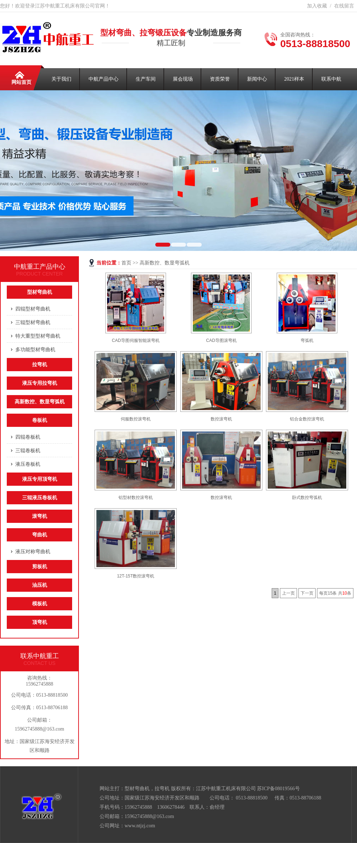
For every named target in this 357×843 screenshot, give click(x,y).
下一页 (307, 593)
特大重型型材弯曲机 (37, 336)
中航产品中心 (104, 79)
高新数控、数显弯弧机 (165, 263)
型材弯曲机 (39, 292)
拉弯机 (39, 364)
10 (344, 593)
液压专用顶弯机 (39, 479)
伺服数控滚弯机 (136, 419)
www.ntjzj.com (140, 825)
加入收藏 (317, 6)
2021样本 (294, 79)
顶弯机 (39, 622)
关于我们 (61, 79)
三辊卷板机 (27, 450)
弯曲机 (39, 534)
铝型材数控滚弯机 (136, 497)
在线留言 (344, 6)
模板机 (39, 603)
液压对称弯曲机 (32, 551)
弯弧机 (307, 340)
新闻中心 (257, 79)
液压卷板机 (27, 464)
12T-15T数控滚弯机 (136, 576)
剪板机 (39, 566)
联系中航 (331, 79)
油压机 (39, 585)
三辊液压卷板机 (39, 497)
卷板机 (39, 420)
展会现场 (183, 79)
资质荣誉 (220, 79)
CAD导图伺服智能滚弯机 (135, 340)
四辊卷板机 (27, 437)
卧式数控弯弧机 (307, 497)
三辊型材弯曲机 (32, 322)
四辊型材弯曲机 (32, 309)
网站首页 (21, 76)
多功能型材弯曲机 (35, 349)
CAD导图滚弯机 (221, 340)
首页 (126, 263)
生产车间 (146, 79)
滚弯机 (39, 516)
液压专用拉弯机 (39, 383)
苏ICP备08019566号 (278, 788)
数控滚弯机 (221, 419)
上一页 (288, 593)
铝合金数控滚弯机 (307, 419)
